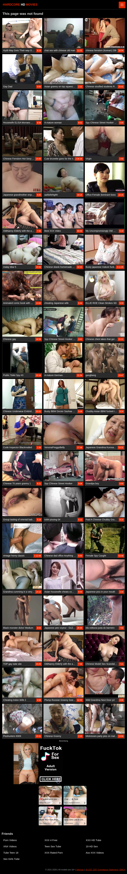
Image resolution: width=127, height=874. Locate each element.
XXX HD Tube (93, 840)
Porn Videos (10, 840)
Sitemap (80, 870)
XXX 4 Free (50, 840)
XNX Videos (10, 846)
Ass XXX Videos (95, 852)
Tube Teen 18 (10, 852)
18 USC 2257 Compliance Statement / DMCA (105, 870)
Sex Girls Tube (11, 859)
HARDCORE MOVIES (20, 4)
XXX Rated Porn (53, 852)
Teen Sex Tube (52, 846)
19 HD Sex (92, 846)
